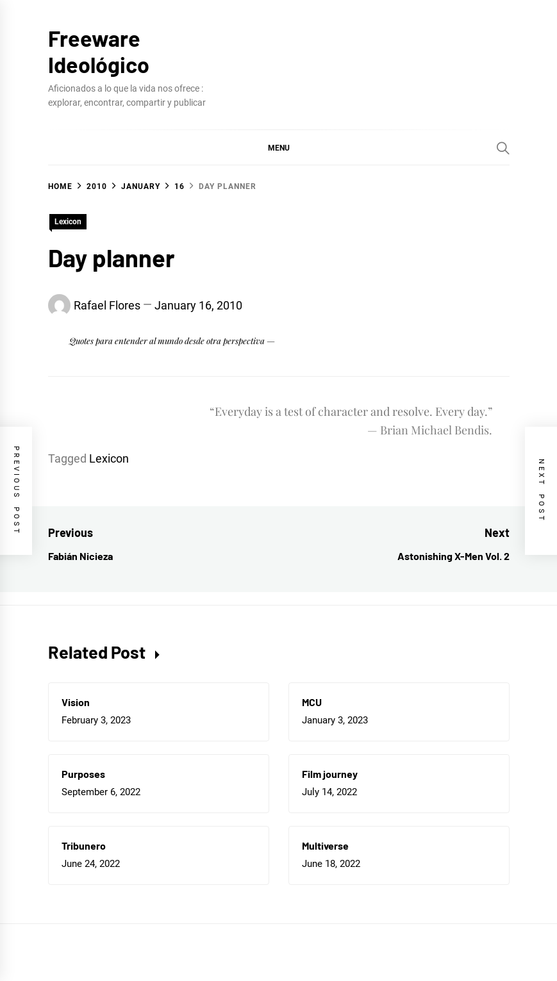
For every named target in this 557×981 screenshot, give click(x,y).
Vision (76, 702)
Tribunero (84, 845)
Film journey (330, 774)
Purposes (83, 774)
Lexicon (67, 221)
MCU (312, 702)
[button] (279, 147)
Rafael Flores (107, 305)
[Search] (503, 148)
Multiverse (325, 845)
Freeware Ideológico (98, 51)
